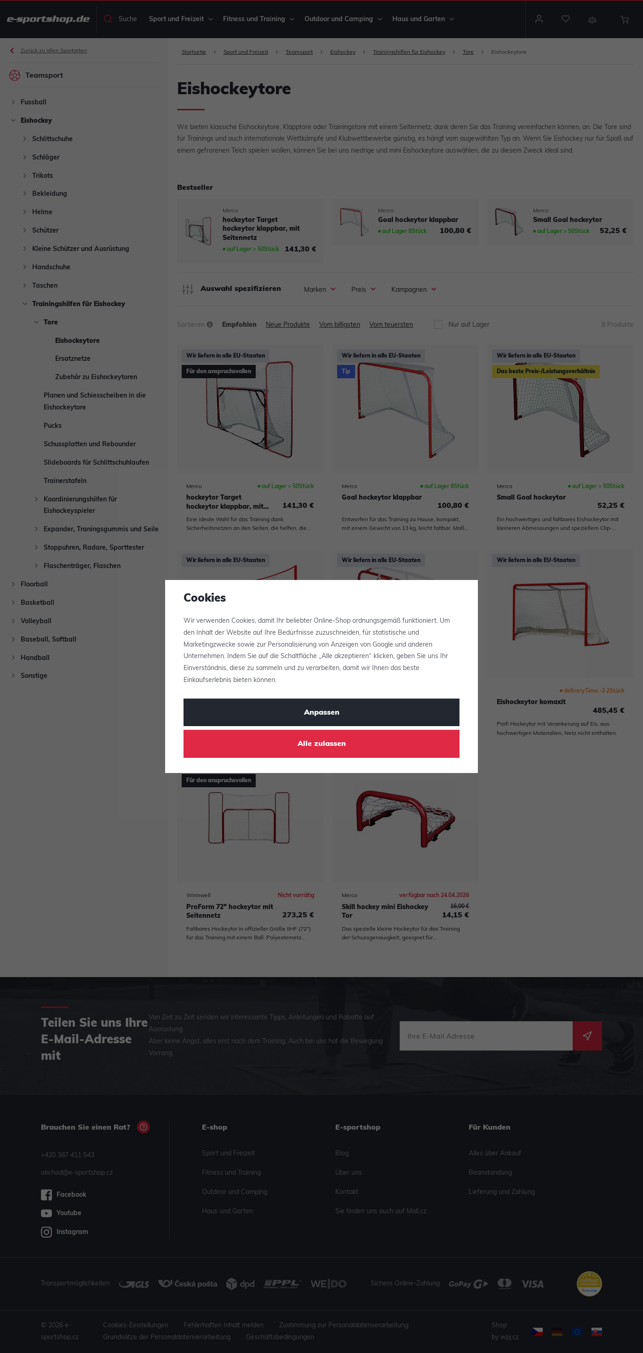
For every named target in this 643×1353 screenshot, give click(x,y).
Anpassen (321, 712)
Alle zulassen (322, 744)
